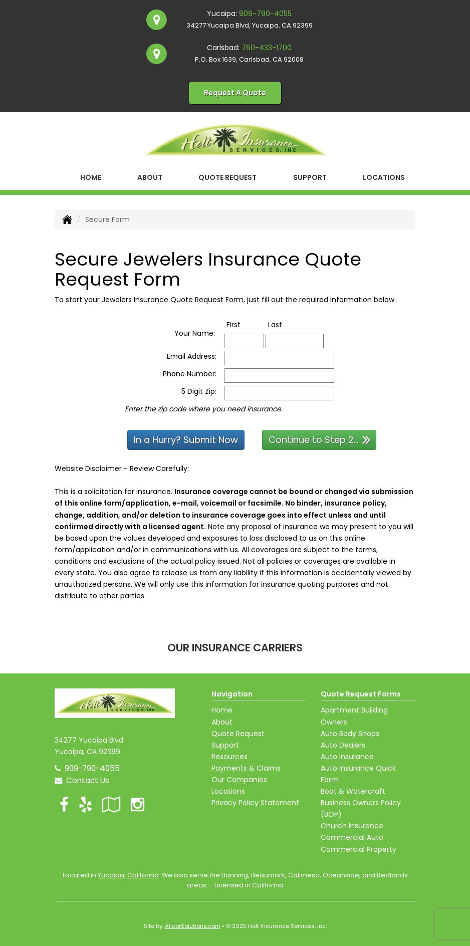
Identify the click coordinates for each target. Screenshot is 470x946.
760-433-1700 (267, 48)
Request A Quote (235, 93)
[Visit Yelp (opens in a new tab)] (85, 804)
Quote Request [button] (227, 177)
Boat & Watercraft (353, 791)
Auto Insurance (347, 757)
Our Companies (239, 780)
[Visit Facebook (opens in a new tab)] (64, 804)
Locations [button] (384, 177)
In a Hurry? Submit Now (186, 439)
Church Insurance (352, 826)
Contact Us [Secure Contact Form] (82, 780)
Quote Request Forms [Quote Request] (361, 694)
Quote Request (238, 734)
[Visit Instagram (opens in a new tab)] (137, 804)
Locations (228, 791)
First (243, 324)
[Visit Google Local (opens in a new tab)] (111, 804)
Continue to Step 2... (320, 439)
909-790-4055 (265, 14)
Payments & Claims (246, 768)
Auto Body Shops (350, 734)
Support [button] (310, 177)
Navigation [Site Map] (232, 694)
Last (285, 324)
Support (225, 745)
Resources (229, 757)
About (149, 177)
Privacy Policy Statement (255, 803)
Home (90, 177)
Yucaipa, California (128, 875)
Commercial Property (358, 849)
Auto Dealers (343, 745)
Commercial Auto (352, 837)
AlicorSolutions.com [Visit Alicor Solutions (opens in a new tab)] (192, 926)
